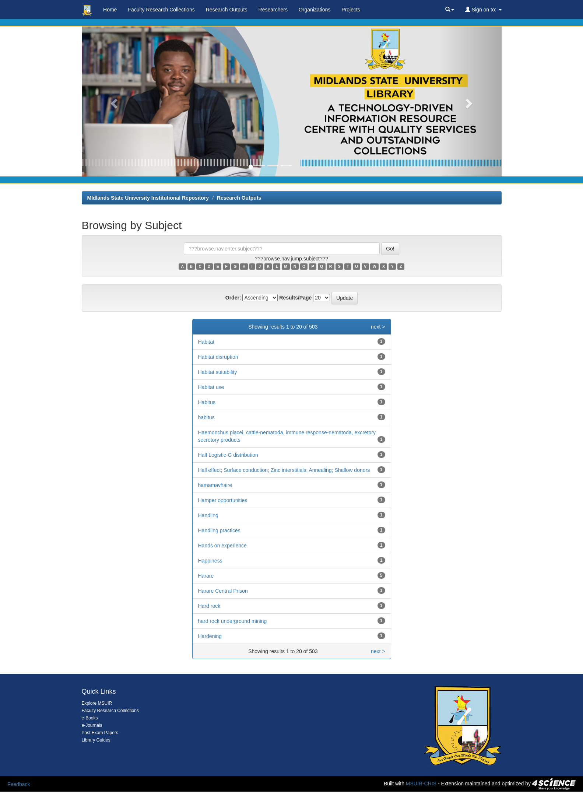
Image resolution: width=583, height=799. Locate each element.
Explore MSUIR (97, 703)
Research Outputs (226, 10)
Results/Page (295, 298)
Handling (208, 515)
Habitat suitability (217, 372)
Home (110, 10)
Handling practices (219, 530)
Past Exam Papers (100, 732)
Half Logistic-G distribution (228, 455)
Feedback (18, 784)
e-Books (90, 718)
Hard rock (209, 606)
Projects (350, 10)
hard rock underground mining (232, 621)
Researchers (273, 10)
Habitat (206, 342)
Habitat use (211, 387)
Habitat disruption (218, 357)
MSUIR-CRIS (421, 783)
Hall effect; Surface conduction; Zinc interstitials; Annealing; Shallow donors (284, 470)
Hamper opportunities (222, 500)
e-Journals (92, 725)
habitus (206, 417)
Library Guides (96, 740)
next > (378, 327)
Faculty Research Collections (161, 10)
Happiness (210, 561)
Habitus (206, 402)
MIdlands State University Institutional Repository (148, 198)
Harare (206, 576)
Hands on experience (222, 546)
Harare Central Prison (223, 591)
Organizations (314, 10)
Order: (233, 298)
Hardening (210, 636)
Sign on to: (483, 10)
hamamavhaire (215, 485)
